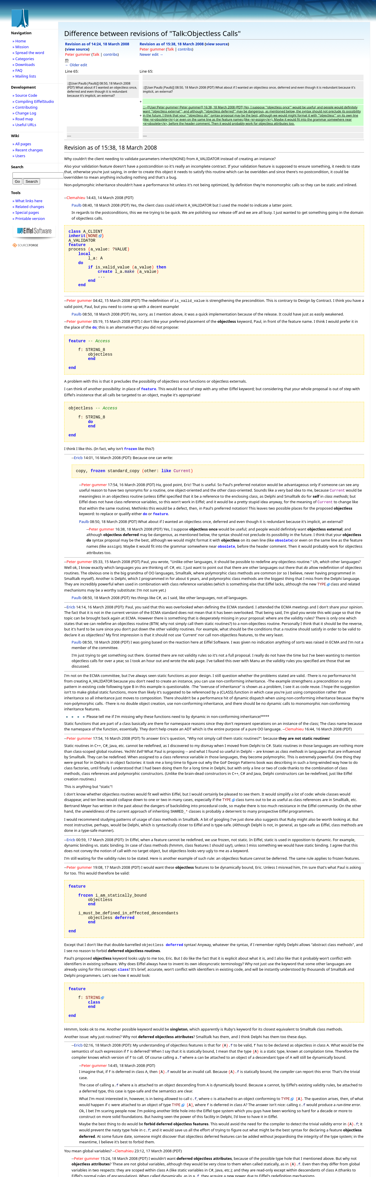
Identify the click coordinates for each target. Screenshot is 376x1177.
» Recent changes (27, 150)
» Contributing (24, 107)
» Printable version (28, 218)
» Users (18, 155)
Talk (96, 54)
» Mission (20, 46)
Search (17, 166)
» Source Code (24, 95)
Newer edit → (151, 54)
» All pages (21, 143)
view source (77, 49)
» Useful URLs (24, 124)
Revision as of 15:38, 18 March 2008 (172, 43)
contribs (110, 54)
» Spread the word (28, 52)
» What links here (27, 200)
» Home (19, 41)
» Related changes (28, 206)
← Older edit (76, 64)
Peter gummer (78, 54)
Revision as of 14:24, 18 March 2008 (97, 43)
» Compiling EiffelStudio (33, 101)
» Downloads (23, 64)
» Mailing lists (24, 76)
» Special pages (25, 212)
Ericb (78, 455)
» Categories (23, 58)
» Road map (22, 118)
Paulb (77, 205)
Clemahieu (75, 197)
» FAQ (17, 70)
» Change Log (24, 113)
